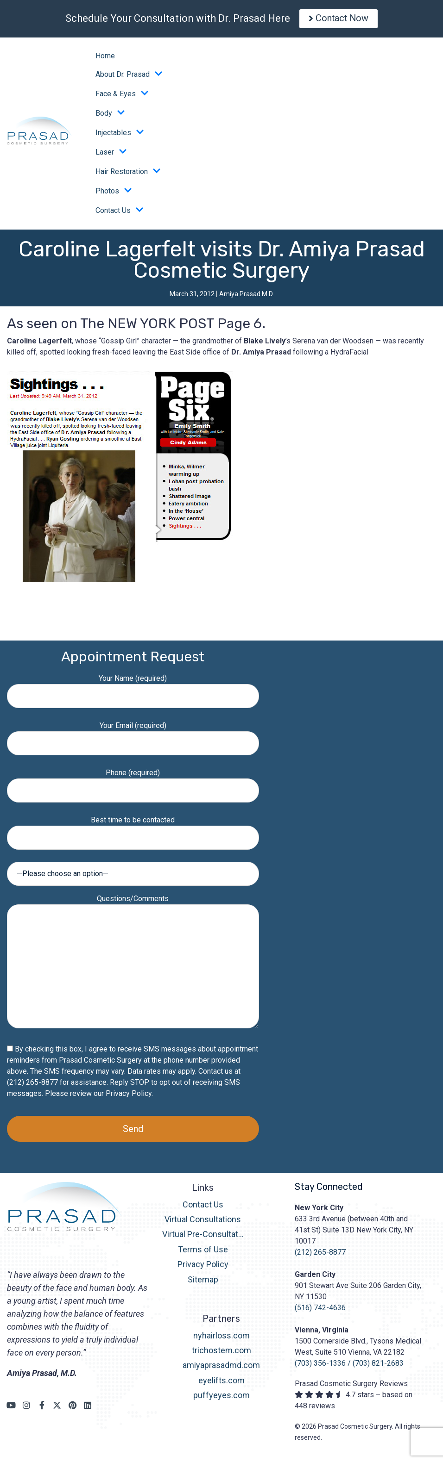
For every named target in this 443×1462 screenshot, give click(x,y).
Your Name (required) (133, 689)
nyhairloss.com (221, 1338)
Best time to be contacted (133, 831)
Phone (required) (133, 784)
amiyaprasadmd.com (221, 1368)
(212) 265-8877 (320, 1254)
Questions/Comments (133, 964)
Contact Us (119, 213)
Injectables (119, 135)
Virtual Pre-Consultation (203, 1237)
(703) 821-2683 (378, 1365)
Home (105, 58)
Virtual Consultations (203, 1221)
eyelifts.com (221, 1382)
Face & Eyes (122, 96)
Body (110, 116)
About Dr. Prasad (129, 77)
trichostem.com (221, 1352)
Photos (113, 193)
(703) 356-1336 (320, 1365)
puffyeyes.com (221, 1398)
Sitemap (203, 1282)
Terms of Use (203, 1252)
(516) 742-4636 (320, 1310)
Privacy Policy (129, 1095)
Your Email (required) (133, 736)
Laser (111, 154)
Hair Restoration (128, 174)
